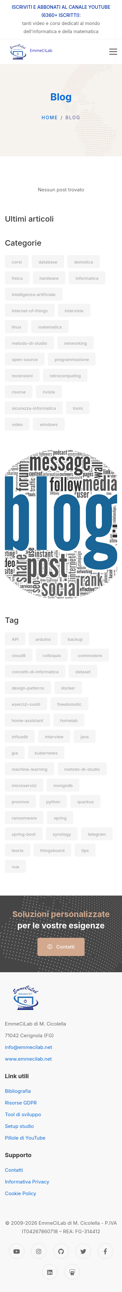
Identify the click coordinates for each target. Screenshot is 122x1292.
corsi (17, 262)
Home (50, 117)
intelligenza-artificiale (34, 294)
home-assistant (27, 720)
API (15, 639)
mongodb (63, 785)
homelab (69, 720)
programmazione (72, 359)
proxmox (20, 801)
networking (75, 343)
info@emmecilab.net (28, 1047)
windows (49, 424)
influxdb (20, 736)
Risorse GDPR (21, 1103)
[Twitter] (83, 1251)
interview (54, 736)
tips (85, 850)
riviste (49, 391)
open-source (25, 359)
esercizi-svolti (26, 704)
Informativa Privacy (27, 1182)
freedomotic (69, 704)
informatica (86, 278)
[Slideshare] (72, 1272)
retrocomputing (65, 375)
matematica (50, 326)
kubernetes (46, 753)
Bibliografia (18, 1091)
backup (75, 639)
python (53, 801)
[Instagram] (39, 1251)
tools (78, 408)
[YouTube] (16, 1251)
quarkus (85, 801)
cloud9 (19, 655)
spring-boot (24, 834)
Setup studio (19, 1126)
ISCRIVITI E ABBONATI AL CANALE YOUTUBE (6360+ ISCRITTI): (61, 11)
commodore (90, 655)
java (84, 736)
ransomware (24, 817)
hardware (49, 278)
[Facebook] (105, 1251)
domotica (83, 262)
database (48, 262)
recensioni (22, 375)
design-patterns (28, 688)
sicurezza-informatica (34, 408)
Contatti (61, 947)
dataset (82, 671)
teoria (17, 850)
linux (16, 326)
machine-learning (29, 769)
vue (15, 866)
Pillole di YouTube (25, 1138)
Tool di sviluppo (23, 1114)
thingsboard (52, 850)
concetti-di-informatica (35, 671)
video (17, 424)
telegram (97, 834)
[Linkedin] (50, 1272)
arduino (43, 639)
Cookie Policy (20, 1193)
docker (68, 688)
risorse (19, 391)
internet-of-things (30, 310)
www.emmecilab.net (28, 1059)
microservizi (24, 785)
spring (60, 817)
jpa (15, 753)
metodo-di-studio (29, 343)
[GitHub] (61, 1251)
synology (62, 834)
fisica (17, 278)
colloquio (52, 655)
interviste (74, 310)
